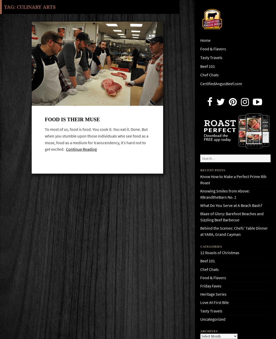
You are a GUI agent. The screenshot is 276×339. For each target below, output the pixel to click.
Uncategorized (212, 319)
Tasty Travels (211, 57)
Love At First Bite (214, 302)
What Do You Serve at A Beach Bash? (231, 205)
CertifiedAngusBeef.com (221, 83)
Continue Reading (81, 149)
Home (205, 40)
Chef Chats (209, 75)
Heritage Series (213, 294)
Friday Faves (210, 286)
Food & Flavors (213, 49)
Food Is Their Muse (72, 119)
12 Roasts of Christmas (219, 252)
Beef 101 (207, 66)
